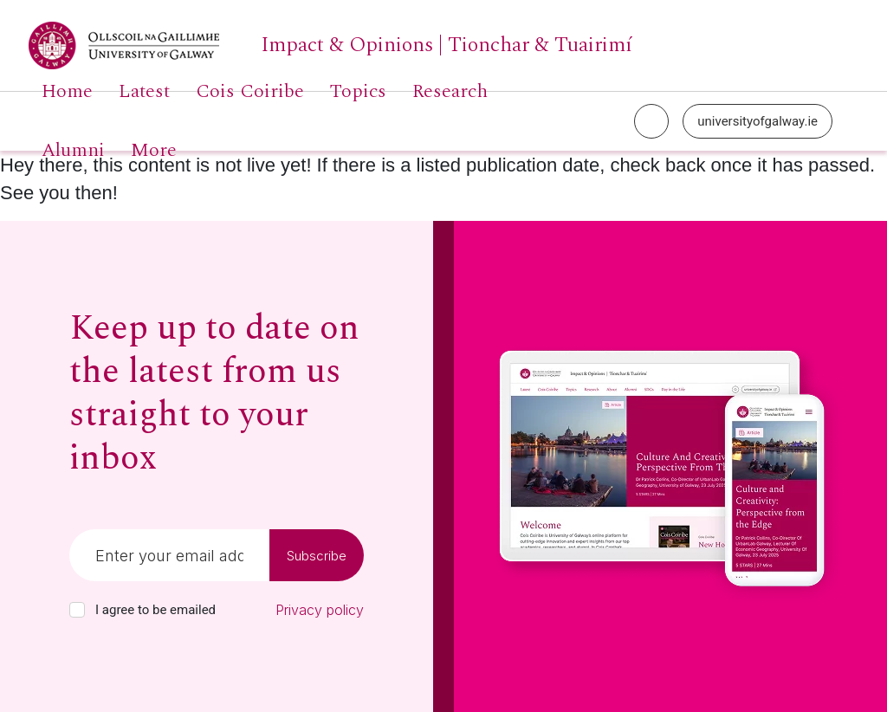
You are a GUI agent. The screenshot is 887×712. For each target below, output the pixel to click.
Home (67, 91)
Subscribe (316, 555)
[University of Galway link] (330, 45)
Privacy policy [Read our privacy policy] (319, 609)
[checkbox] (77, 610)
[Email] (169, 555)
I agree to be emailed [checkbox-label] (155, 610)
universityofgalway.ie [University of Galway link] (757, 121)
